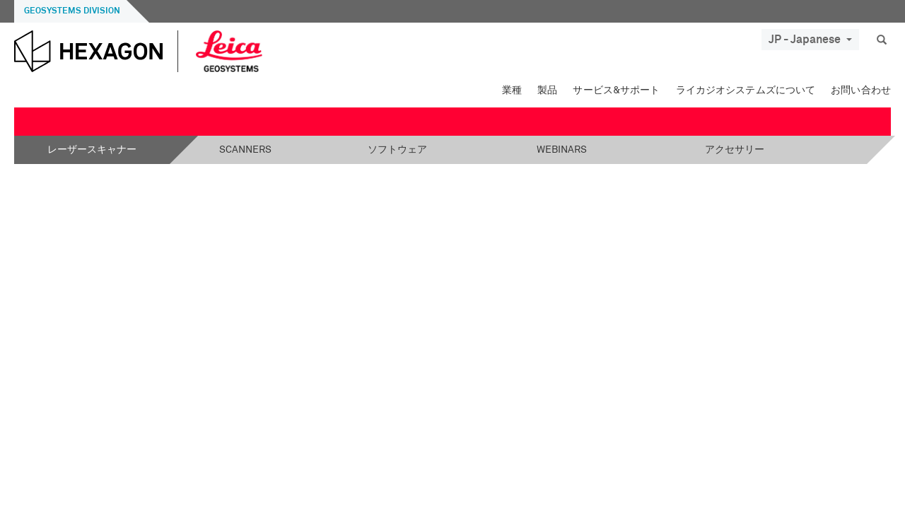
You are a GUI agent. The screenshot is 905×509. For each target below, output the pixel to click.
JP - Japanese (810, 39)
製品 (547, 90)
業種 (512, 90)
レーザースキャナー (91, 150)
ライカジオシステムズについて (746, 90)
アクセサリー (734, 150)
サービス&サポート (616, 90)
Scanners (245, 150)
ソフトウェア (397, 150)
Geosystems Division (72, 11)
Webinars (562, 150)
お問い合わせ (861, 90)
